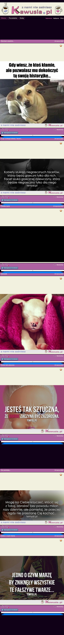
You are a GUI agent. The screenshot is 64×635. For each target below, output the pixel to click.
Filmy (62, 18)
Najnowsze (49, 18)
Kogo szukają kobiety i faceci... (11, 138)
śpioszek (4, 274)
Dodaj (22, 18)
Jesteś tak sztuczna (7, 365)
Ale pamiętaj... (6, 470)
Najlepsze (56, 18)
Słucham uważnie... (7, 41)
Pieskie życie (5, 206)
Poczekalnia (13, 18)
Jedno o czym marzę (8, 536)
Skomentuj (58, 129)
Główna (3, 18)
